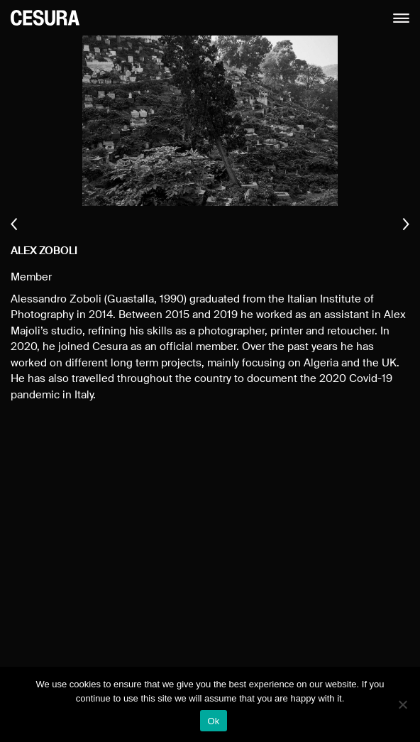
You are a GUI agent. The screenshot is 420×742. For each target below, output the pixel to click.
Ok (213, 721)
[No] (402, 704)
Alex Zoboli (44, 251)
